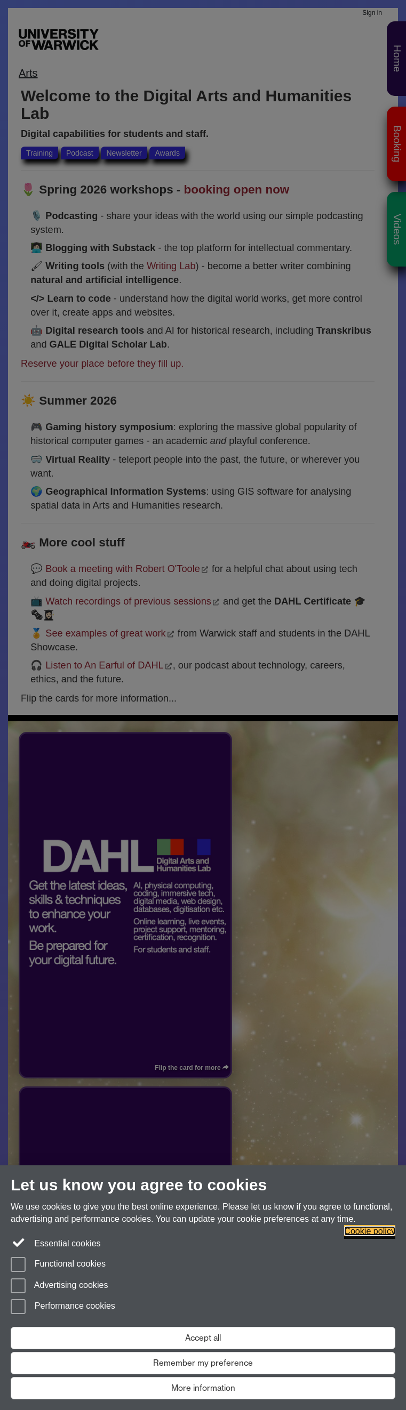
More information (203, 1388)
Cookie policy (369, 1231)
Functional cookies (58, 1264)
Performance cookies (63, 1306)
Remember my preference (203, 1363)
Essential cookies (56, 1242)
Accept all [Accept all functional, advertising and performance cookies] (203, 1338)
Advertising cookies (59, 1285)
